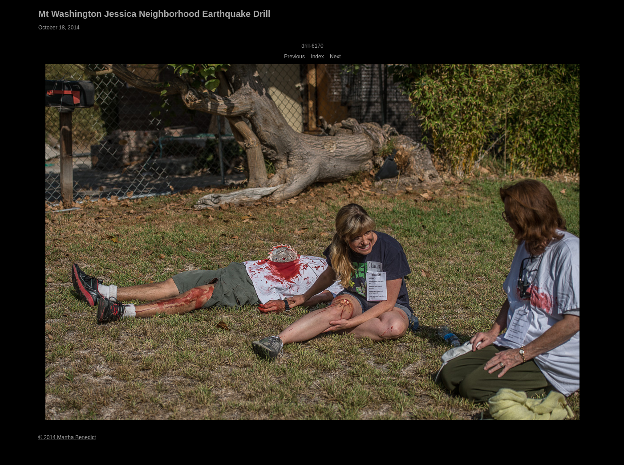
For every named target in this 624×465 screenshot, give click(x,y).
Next (335, 56)
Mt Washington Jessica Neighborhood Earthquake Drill (154, 14)
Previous (294, 56)
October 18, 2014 (59, 27)
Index (317, 56)
